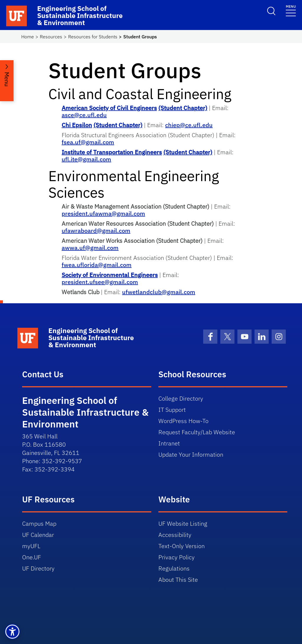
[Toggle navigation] (291, 10)
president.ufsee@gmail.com (100, 282)
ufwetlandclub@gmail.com (158, 292)
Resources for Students (92, 37)
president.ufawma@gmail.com (103, 213)
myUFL (31, 546)
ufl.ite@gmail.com (86, 159)
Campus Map (39, 523)
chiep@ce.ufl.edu (189, 125)
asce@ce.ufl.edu (84, 115)
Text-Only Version (181, 546)
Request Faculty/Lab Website (196, 432)
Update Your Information (190, 454)
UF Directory (38, 568)
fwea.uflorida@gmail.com (97, 265)
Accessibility (174, 535)
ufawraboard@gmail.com (96, 231)
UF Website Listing (182, 523)
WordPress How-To (183, 421)
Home (27, 37)
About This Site (178, 580)
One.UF (31, 557)
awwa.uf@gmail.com (90, 248)
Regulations (174, 568)
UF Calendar (38, 535)
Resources (51, 37)
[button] (12, 631)
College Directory (180, 398)
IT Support (172, 410)
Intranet (169, 443)
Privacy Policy (176, 557)
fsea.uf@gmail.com (88, 142)
